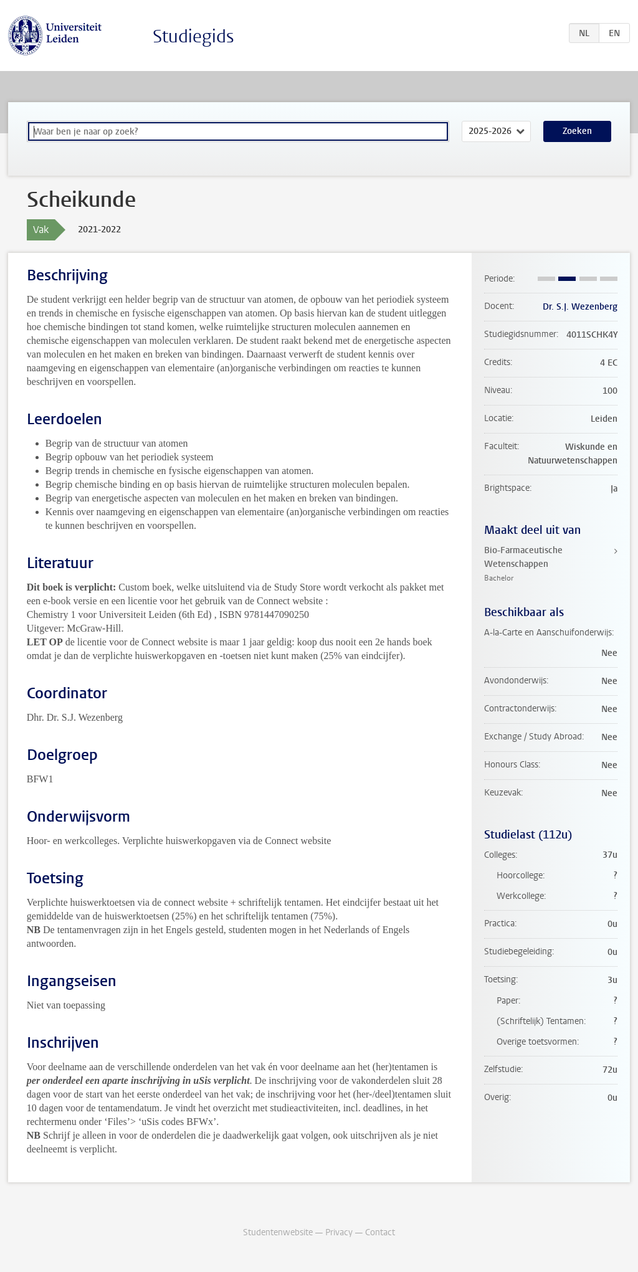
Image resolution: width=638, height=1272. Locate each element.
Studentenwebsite (278, 1232)
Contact (380, 1232)
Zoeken (577, 131)
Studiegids (193, 36)
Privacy (339, 1232)
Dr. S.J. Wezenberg (580, 307)
